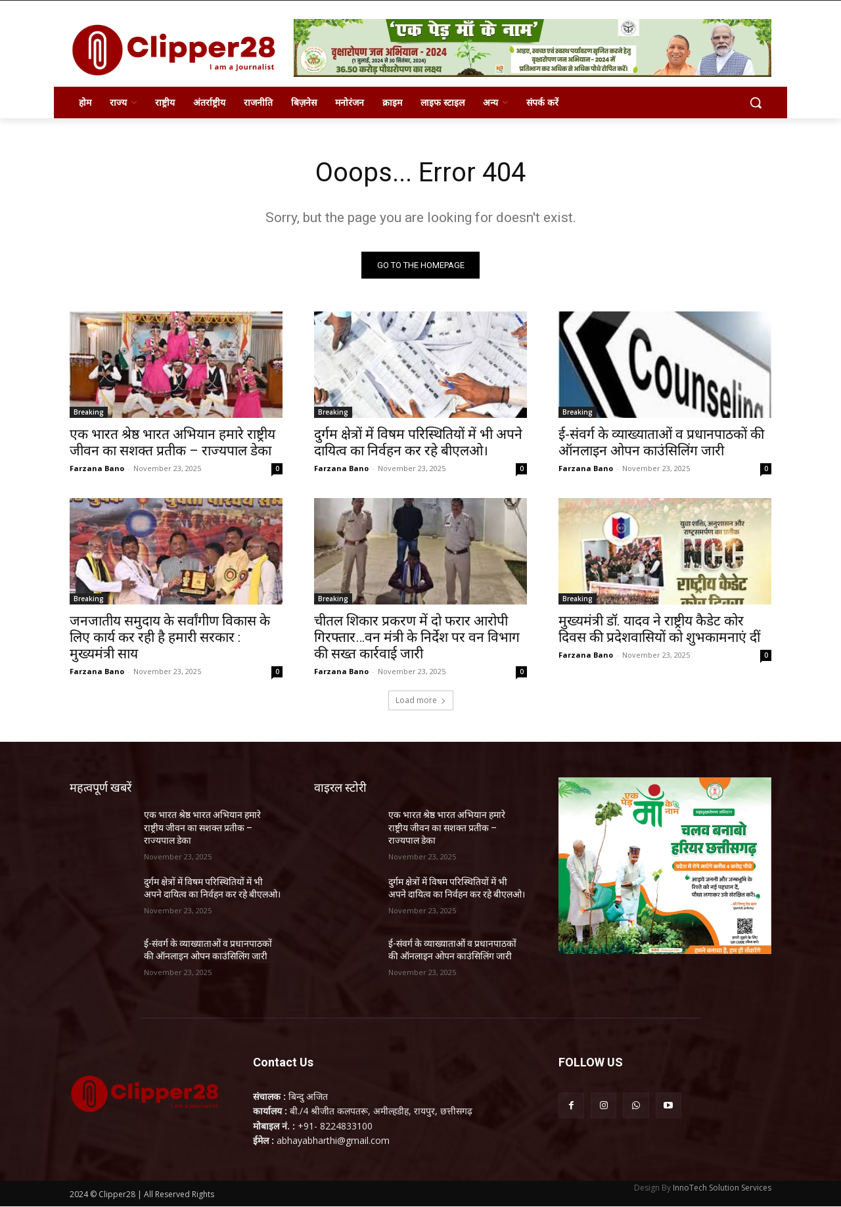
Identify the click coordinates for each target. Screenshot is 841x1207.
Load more (421, 700)
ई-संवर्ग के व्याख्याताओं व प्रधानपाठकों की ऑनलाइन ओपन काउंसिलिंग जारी (661, 442)
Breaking (89, 412)
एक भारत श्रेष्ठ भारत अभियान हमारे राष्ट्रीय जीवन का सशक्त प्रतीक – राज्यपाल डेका (172, 442)
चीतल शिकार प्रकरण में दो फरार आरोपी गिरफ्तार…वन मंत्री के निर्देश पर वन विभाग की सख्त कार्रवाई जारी (417, 637)
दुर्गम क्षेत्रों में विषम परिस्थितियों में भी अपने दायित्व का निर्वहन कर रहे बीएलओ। (418, 442)
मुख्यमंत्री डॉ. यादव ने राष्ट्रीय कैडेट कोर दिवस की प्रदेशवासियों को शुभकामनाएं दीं (659, 629)
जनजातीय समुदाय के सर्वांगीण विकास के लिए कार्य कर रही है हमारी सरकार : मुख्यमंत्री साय (170, 637)
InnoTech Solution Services (722, 1188)
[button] (755, 102)
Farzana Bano (97, 468)
